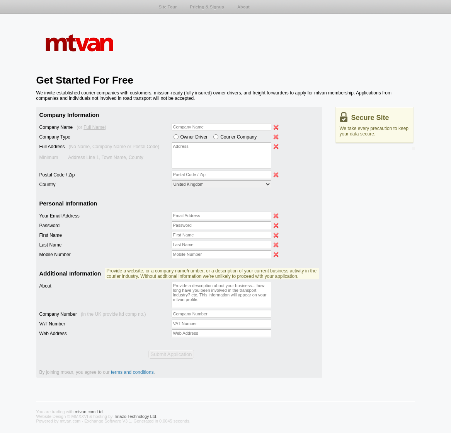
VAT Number (52, 324)
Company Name (72, 127)
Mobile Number (55, 254)
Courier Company (238, 137)
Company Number (92, 314)
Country (47, 184)
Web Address (53, 333)
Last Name (50, 245)
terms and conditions (132, 372)
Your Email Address (59, 216)
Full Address (99, 152)
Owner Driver (194, 137)
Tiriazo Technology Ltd (135, 416)
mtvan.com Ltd (88, 411)
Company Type (55, 137)
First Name (50, 235)
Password (49, 225)
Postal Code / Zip (57, 175)
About (45, 286)
